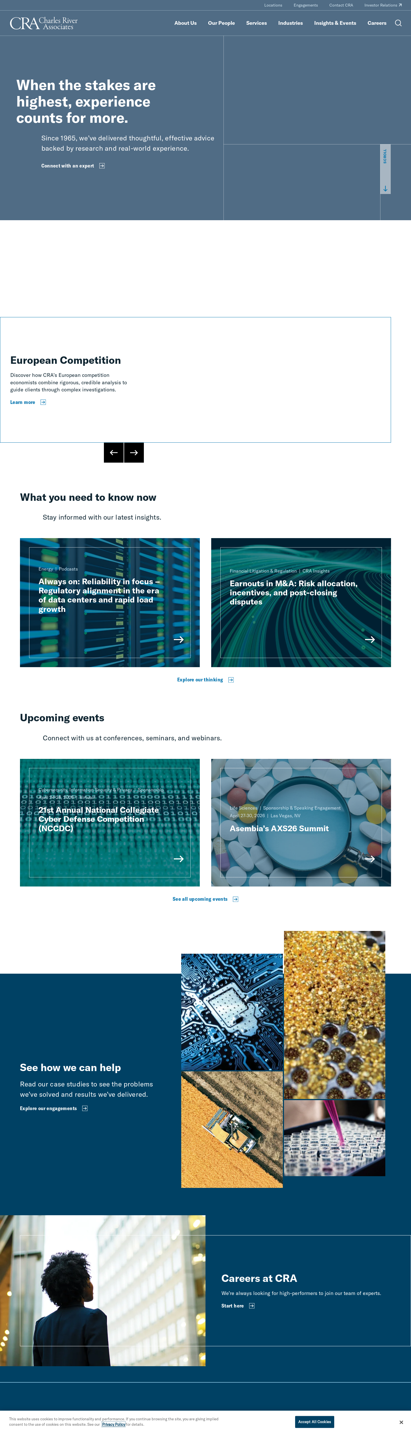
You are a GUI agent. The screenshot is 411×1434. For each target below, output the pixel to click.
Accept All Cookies (314, 1421)
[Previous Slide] (114, 453)
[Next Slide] (134, 453)
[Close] (401, 1422)
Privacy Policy (113, 1424)
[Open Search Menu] (398, 23)
